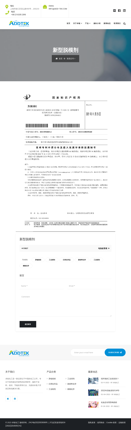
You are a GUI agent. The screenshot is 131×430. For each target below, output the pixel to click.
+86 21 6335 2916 (18, 14)
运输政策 (122, 422)
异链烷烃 (38, 260)
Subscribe (114, 352)
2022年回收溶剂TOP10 (110, 390)
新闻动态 (107, 23)
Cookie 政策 (111, 422)
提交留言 (28, 324)
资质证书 (70, 58)
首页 (68, 23)
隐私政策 (91, 422)
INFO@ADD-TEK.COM (58, 9)
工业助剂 (97, 260)
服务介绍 (97, 23)
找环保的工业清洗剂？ (110, 378)
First (25, 248)
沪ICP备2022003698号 (38, 422)
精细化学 (26, 266)
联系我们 (117, 23)
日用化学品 (66, 260)
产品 (87, 23)
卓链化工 (116, 382)
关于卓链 (76, 23)
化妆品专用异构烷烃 (109, 402)
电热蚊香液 (103, 248)
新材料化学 (82, 260)
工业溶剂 (52, 260)
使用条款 (100, 422)
